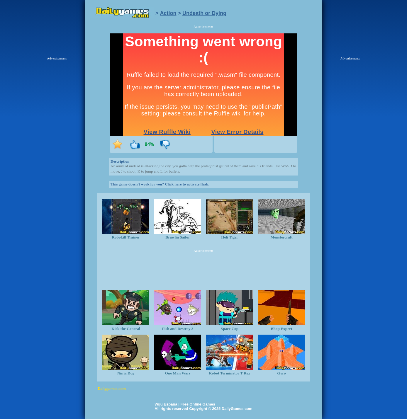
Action (168, 13)
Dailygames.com (112, 389)
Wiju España (166, 404)
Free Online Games (197, 404)
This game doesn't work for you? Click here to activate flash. (160, 184)
